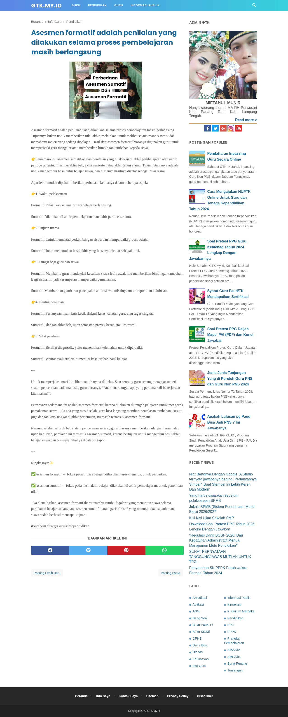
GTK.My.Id (46, 5)
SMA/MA (233, 650)
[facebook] (50, 550)
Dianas (198, 652)
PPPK (231, 632)
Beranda (81, 696)
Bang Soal (200, 618)
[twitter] (88, 550)
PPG (230, 625)
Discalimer (205, 696)
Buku (76, 5)
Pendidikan (97, 5)
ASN (196, 611)
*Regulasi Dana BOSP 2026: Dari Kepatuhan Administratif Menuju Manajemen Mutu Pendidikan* (216, 540)
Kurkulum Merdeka (241, 611)
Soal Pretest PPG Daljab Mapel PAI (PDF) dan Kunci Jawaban (230, 334)
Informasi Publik (145, 5)
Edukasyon (201, 659)
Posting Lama (170, 573)
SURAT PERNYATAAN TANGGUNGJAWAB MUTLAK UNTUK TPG (220, 557)
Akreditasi (200, 597)
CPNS (197, 638)
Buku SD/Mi (201, 632)
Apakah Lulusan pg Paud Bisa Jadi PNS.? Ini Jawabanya (229, 422)
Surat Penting (237, 663)
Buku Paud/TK (203, 625)
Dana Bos (200, 645)
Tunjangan (235, 670)
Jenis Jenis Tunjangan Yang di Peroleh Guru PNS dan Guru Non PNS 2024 (230, 378)
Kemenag (234, 604)
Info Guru (199, 666)
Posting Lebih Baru (47, 573)
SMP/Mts (234, 657)
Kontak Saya (128, 696)
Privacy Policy (178, 696)
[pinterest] (126, 550)
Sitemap (152, 696)
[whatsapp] (164, 550)
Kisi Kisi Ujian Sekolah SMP (211, 518)
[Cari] (254, 6)
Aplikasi (198, 604)
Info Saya (103, 696)
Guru (118, 5)
